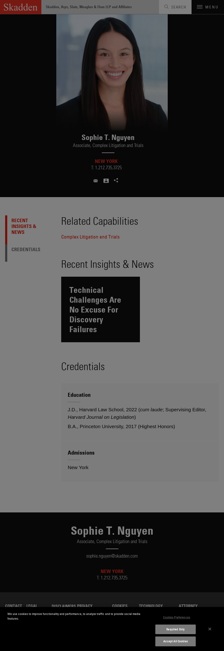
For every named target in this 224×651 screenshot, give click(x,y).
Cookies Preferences (176, 617)
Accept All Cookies (175, 641)
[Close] (209, 629)
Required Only (175, 629)
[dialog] (112, 629)
